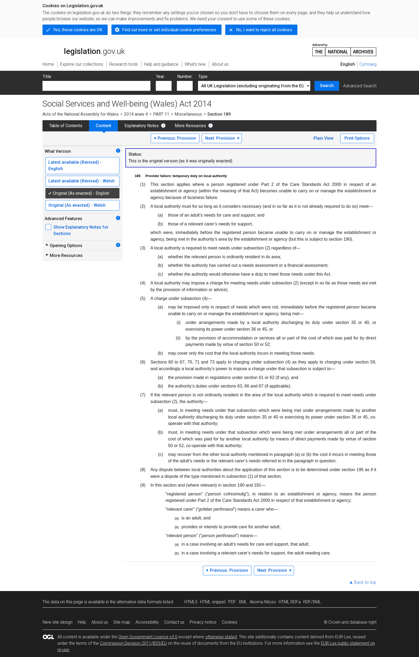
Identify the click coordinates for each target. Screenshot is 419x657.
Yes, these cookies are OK (77, 29)
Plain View (323, 138)
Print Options (357, 138)
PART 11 (161, 114)
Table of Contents (65, 125)
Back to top (365, 582)
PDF (232, 601)
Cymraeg (368, 64)
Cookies (229, 622)
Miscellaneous (188, 114)
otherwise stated (221, 636)
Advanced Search (360, 85)
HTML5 (190, 601)
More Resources (190, 125)
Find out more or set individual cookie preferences (169, 29)
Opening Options (63, 245)
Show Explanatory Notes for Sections (80, 230)
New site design (57, 622)
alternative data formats (139, 601)
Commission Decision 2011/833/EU (133, 643)
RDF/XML (312, 601)
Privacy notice (203, 622)
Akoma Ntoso (263, 601)
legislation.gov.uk (83, 49)
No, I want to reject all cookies (264, 29)
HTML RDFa (290, 601)
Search (327, 85)
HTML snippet (213, 601)
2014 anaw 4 (136, 114)
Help (82, 622)
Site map (121, 622)
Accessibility (147, 622)
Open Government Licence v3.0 (147, 636)
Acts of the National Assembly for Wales (80, 114)
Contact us (174, 622)
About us (99, 622)
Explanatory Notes (142, 125)
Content (103, 125)
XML (243, 601)
